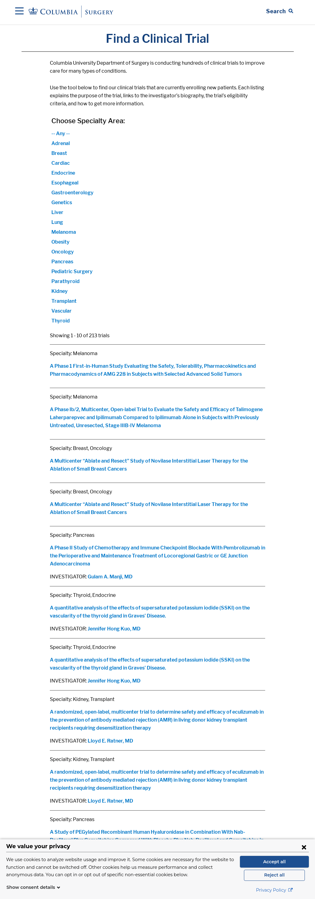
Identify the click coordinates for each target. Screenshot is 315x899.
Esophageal (64, 183)
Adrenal (60, 143)
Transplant (64, 301)
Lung (57, 222)
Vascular (61, 311)
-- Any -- (60, 133)
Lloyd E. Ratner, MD (110, 741)
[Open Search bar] (279, 11)
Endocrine (63, 173)
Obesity (60, 242)
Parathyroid (65, 281)
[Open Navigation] (19, 11)
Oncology (62, 252)
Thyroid (60, 321)
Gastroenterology (72, 193)
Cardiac (60, 163)
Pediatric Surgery (72, 271)
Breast (59, 153)
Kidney (59, 291)
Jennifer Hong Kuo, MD (114, 629)
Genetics (61, 202)
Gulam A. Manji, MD (110, 577)
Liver (57, 212)
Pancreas (62, 262)
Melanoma (63, 232)
